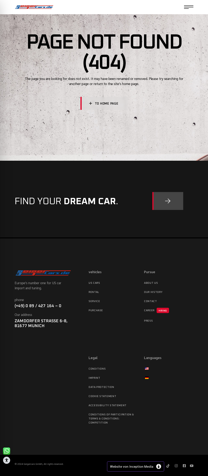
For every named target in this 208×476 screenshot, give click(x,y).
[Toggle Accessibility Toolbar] (6, 460)
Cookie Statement (102, 396)
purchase (96, 310)
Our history (153, 292)
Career (156, 310)
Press (148, 321)
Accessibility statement (108, 405)
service (94, 301)
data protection (101, 387)
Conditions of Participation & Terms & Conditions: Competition (111, 418)
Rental (94, 292)
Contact (150, 301)
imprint (94, 378)
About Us (151, 283)
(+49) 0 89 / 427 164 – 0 (38, 306)
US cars (94, 283)
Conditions (97, 369)
